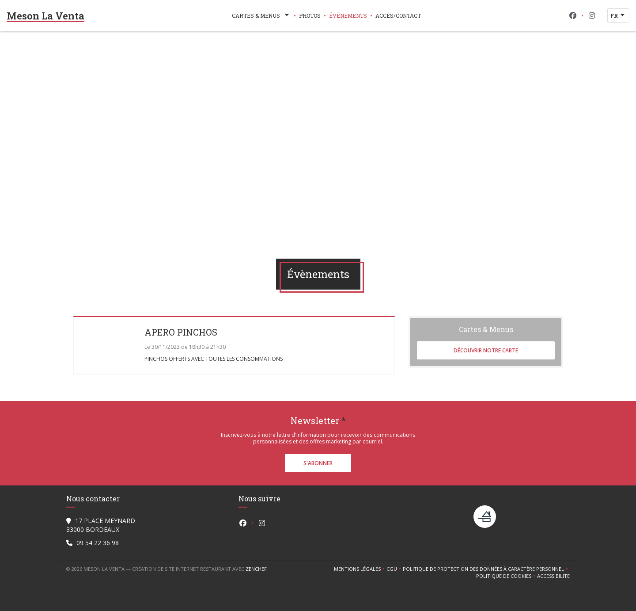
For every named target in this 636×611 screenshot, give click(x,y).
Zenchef (256, 568)
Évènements (348, 15)
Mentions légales (360, 569)
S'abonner (318, 463)
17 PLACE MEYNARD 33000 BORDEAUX (100, 525)
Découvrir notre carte (486, 350)
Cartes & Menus (261, 15)
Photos (310, 15)
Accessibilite (553, 576)
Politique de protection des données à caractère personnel (485, 569)
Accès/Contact (398, 15)
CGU (394, 569)
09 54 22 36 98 (97, 542)
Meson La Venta (45, 15)
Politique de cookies (506, 576)
